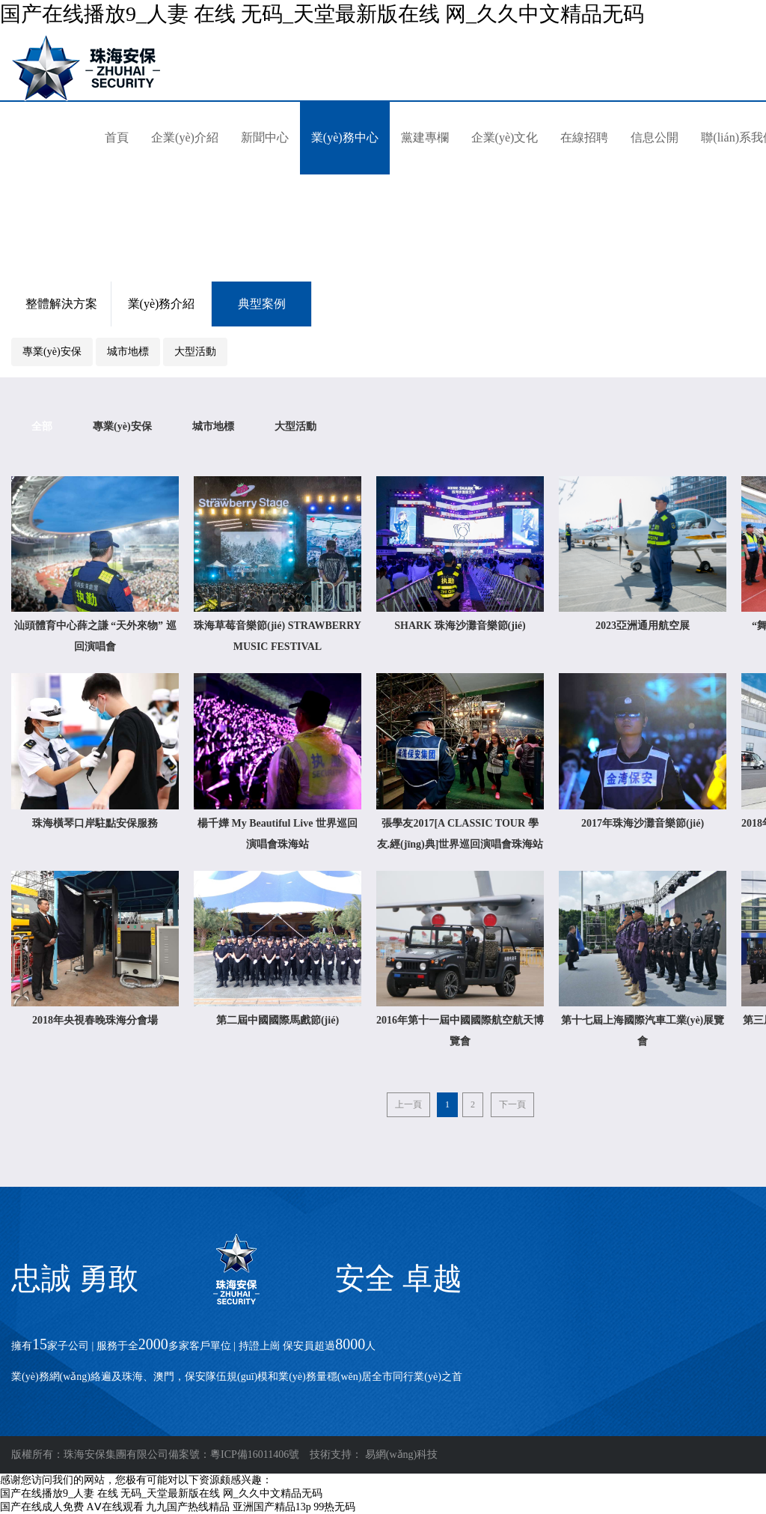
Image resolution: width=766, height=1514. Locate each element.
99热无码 (334, 1507)
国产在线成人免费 (42, 1507)
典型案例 (262, 303)
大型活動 (195, 351)
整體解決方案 (61, 303)
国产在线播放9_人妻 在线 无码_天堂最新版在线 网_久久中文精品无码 (322, 13)
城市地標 (128, 351)
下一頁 (512, 1104)
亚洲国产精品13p (272, 1507)
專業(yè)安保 (52, 351)
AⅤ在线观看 (115, 1507)
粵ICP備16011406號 (254, 1454)
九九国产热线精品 (188, 1507)
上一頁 (408, 1104)
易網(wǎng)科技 (401, 1454)
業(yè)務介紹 (161, 303)
